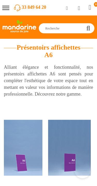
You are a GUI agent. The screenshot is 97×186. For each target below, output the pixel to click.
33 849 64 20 (34, 7)
